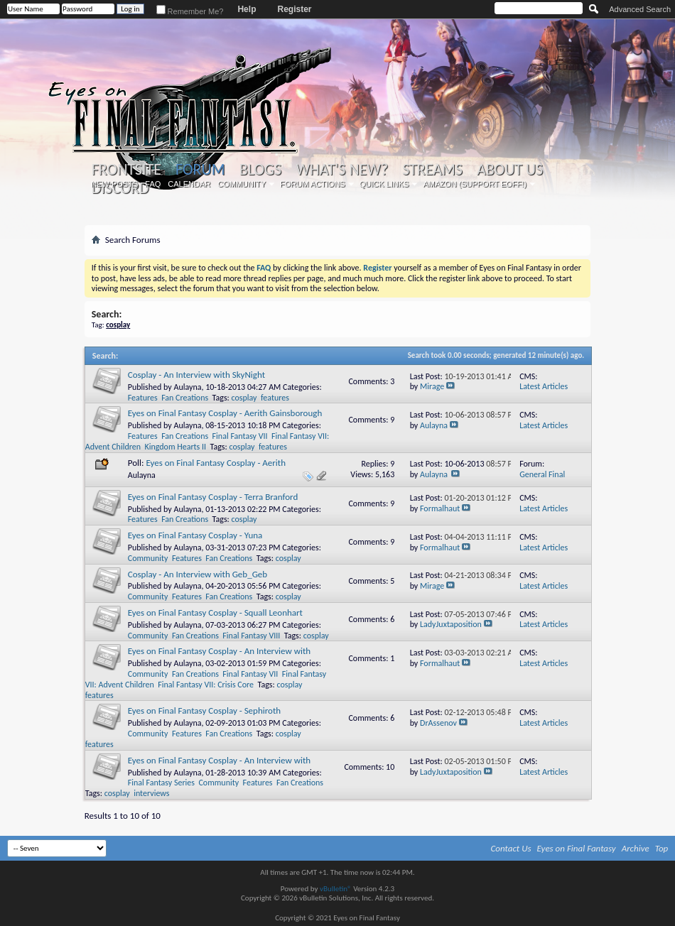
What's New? (342, 169)
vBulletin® (336, 888)
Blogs (260, 169)
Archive (635, 848)
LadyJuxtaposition (451, 624)
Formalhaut (440, 508)
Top (662, 848)
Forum (200, 169)
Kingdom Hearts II (175, 447)
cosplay (244, 398)
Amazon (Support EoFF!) (474, 184)
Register (294, 9)
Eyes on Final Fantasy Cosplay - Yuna (195, 535)
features (275, 398)
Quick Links (384, 184)
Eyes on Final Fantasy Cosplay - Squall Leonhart (215, 612)
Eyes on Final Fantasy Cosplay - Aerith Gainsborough (225, 413)
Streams (432, 169)
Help (246, 9)
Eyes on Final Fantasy (576, 848)
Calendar (189, 184)
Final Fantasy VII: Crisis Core (206, 685)
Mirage (432, 386)
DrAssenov (438, 723)
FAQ (153, 184)
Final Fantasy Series (161, 783)
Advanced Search (640, 9)
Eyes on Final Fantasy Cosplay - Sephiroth (204, 710)
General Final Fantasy (542, 479)
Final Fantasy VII (240, 436)
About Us (510, 169)
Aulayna (187, 387)
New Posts (114, 184)
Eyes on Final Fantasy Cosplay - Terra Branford (213, 496)
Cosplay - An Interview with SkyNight (196, 374)
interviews (151, 793)
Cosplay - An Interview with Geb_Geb (197, 574)
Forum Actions (312, 184)
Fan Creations (184, 398)
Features (143, 398)
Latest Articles (543, 386)
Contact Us (511, 848)
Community (241, 184)
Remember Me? (190, 11)
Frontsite (126, 169)
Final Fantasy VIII (251, 636)
